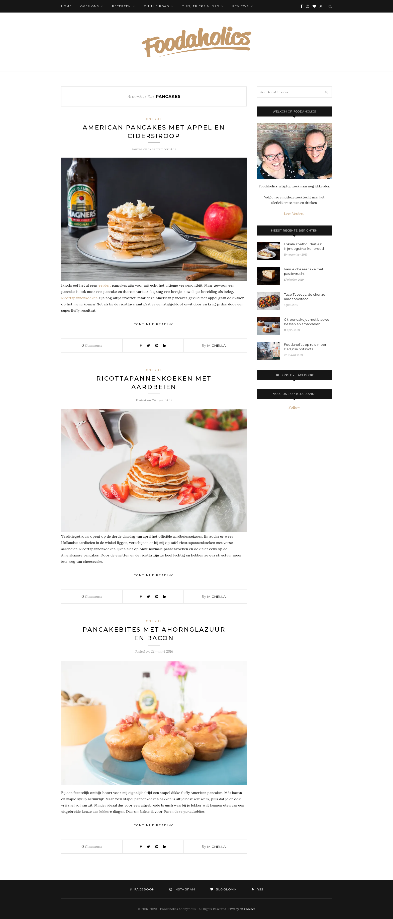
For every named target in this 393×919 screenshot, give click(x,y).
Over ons (89, 6)
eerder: (105, 285)
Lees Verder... (294, 214)
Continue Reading (154, 325)
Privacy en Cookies (241, 909)
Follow (294, 407)
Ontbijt (154, 119)
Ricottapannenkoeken (79, 298)
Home (66, 6)
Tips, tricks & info (200, 6)
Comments (91, 345)
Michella (216, 345)
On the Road (156, 6)
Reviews (240, 6)
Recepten (121, 6)
